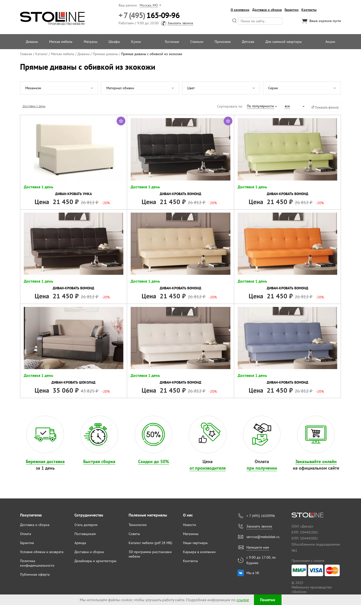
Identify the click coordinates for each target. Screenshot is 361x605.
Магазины (190, 534)
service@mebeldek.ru (263, 537)
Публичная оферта (35, 574)
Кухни (136, 41)
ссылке (243, 599)
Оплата (25, 534)
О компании (240, 10)
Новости (189, 525)
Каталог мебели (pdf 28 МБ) (150, 543)
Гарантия (27, 543)
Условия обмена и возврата (41, 552)
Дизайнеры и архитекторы (95, 561)
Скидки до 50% (153, 461)
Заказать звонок (180, 23)
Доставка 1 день (34, 106)
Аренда (80, 543)
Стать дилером (86, 525)
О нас (188, 515)
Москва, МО (149, 5)
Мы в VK (252, 573)
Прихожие (223, 41)
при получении (262, 468)
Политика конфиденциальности (37, 563)
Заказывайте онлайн (316, 461)
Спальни (196, 41)
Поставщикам (85, 534)
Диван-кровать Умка (73, 194)
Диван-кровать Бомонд (180, 194)
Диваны (32, 41)
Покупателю (31, 515)
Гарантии (292, 10)
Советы (134, 534)
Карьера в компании (199, 552)
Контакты (309, 10)
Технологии (138, 525)
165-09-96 (149, 15)
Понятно (267, 599)
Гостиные (172, 41)
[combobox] (261, 106)
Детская (248, 41)
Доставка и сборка (267, 10)
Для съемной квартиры (283, 41)
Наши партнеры (195, 543)
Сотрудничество (88, 515)
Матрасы (90, 41)
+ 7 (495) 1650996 (260, 515)
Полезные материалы (148, 515)
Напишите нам (257, 547)
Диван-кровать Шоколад (73, 382)
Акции (330, 41)
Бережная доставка (45, 461)
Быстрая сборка (99, 461)
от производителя (208, 468)
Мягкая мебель (60, 41)
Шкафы (114, 41)
